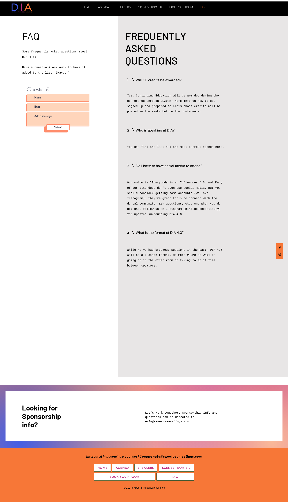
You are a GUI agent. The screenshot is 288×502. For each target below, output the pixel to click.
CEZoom (166, 101)
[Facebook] (280, 247)
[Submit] (58, 127)
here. (219, 147)
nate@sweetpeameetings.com (167, 421)
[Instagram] (280, 254)
